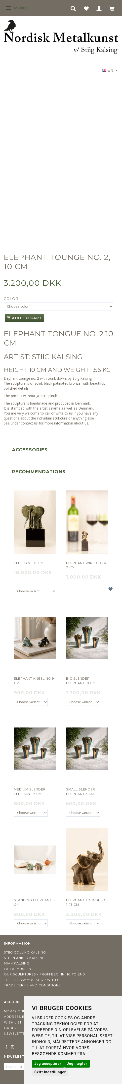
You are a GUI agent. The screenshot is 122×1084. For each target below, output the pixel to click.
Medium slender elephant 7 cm (30, 791)
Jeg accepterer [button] (47, 1064)
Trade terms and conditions (32, 985)
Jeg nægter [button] (77, 1064)
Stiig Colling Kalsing (25, 952)
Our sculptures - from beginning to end (44, 974)
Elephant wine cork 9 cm (86, 565)
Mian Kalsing (16, 963)
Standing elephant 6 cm (34, 902)
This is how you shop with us (33, 980)
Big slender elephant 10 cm (81, 681)
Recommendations (39, 472)
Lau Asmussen (17, 969)
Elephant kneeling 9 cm (34, 681)
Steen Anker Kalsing (24, 958)
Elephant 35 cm (29, 563)
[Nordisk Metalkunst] (61, 37)
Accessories (30, 450)
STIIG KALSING (57, 357)
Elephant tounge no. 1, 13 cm (87, 902)
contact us (29, 423)
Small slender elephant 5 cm (80, 791)
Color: (11, 299)
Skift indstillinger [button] (50, 1072)
